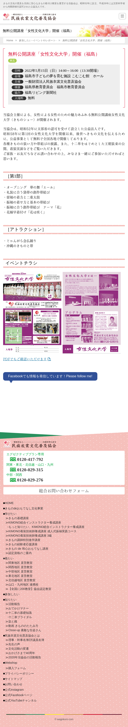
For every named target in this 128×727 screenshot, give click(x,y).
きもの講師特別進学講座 (24, 540)
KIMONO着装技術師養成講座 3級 (30, 535)
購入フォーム (17, 668)
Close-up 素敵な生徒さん (24, 630)
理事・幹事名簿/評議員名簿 (26, 640)
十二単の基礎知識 (20, 612)
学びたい (10, 513)
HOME (9, 503)
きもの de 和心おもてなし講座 (28, 548)
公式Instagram (14, 689)
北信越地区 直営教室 (21, 580)
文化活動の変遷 (18, 648)
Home (9, 40)
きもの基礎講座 (18, 518)
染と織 (12, 621)
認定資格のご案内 (20, 553)
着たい (9, 558)
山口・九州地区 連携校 (23, 584)
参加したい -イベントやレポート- (37, 40)
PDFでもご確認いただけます (25, 359)
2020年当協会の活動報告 (24, 657)
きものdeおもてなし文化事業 (24, 508)
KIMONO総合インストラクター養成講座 (34, 522)
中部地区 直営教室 (20, 571)
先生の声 (14, 644)
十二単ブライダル (20, 617)
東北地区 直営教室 (20, 575)
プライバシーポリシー (19, 673)
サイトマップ (13, 679)
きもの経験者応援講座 (23, 544)
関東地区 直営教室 (20, 562)
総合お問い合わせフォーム (64, 491)
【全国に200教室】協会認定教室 (29, 589)
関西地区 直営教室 (20, 567)
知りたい (10, 599)
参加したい (12, 594)
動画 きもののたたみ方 (23, 625)
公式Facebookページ (18, 695)
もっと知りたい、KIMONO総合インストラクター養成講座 (47, 527)
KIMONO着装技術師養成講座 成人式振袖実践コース (42, 531)
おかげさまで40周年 (21, 653)
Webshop (11, 662)
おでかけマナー (18, 608)
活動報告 (14, 604)
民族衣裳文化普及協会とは (22, 635)
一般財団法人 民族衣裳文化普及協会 (29, 16)
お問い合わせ (13, 684)
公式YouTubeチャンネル (21, 700)
